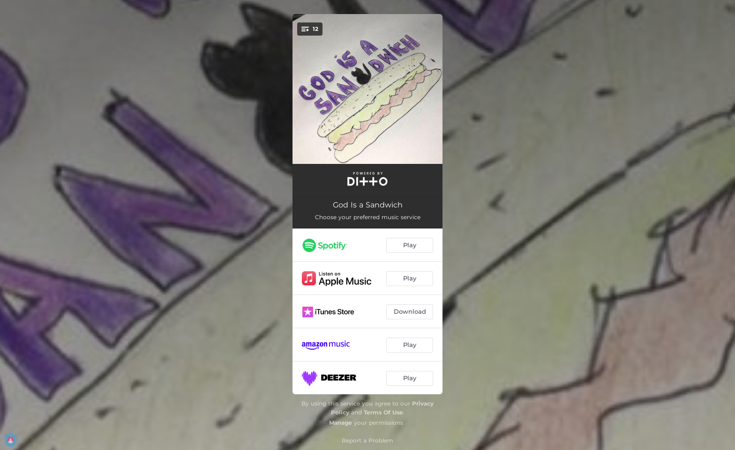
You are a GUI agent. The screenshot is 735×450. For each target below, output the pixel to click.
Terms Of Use (383, 412)
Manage (340, 422)
